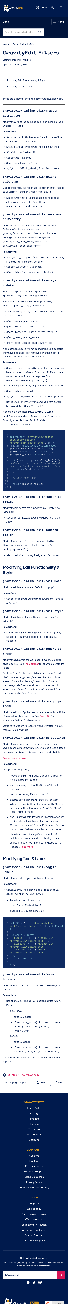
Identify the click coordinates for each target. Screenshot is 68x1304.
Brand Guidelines (34, 1147)
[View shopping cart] (41, 7)
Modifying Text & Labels (19, 86)
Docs (15, 44)
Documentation (34, 1137)
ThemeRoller (31, 645)
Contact (34, 1132)
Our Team (34, 1095)
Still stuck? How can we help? (23, 1045)
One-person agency (34, 1211)
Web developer (34, 1190)
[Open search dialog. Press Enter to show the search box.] (52, 7)
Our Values (34, 1100)
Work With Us (34, 1105)
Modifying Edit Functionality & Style (26, 80)
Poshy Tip (45, 696)
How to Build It (34, 1079)
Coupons (34, 1110)
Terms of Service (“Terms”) (34, 1158)
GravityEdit (28, 44)
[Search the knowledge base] (21, 32)
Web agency (34, 1179)
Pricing (34, 1084)
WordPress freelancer (34, 1200)
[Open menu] (60, 7)
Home (6, 44)
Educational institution (34, 1195)
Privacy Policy (34, 1153)
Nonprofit (34, 1174)
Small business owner (34, 1185)
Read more (27, 823)
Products (34, 1089)
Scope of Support (34, 1142)
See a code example (14, 737)
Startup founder (34, 1206)
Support (34, 1126)
